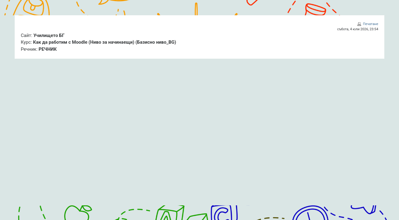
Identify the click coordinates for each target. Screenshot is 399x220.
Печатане (370, 24)
